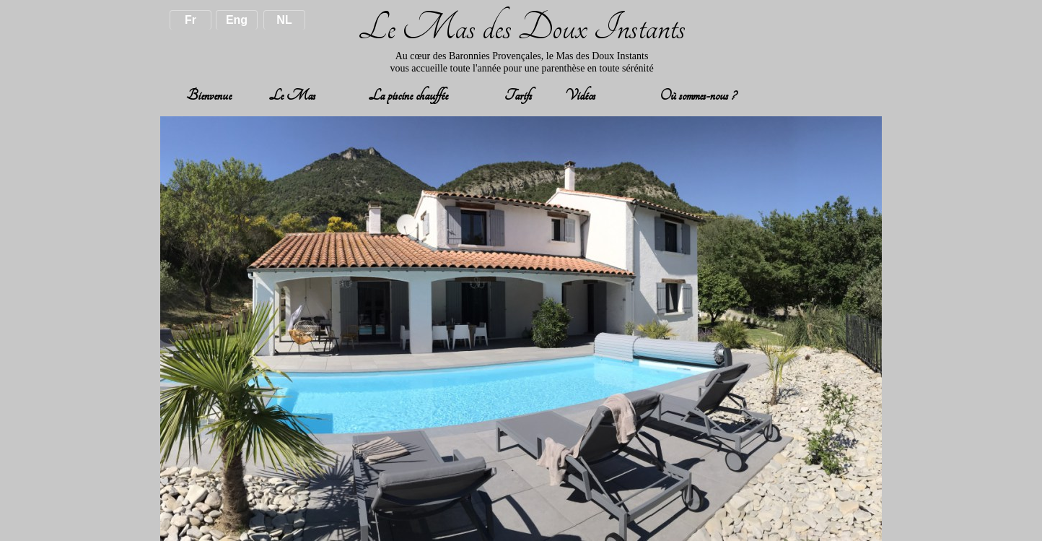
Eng (237, 20)
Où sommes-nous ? (696, 95)
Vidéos (580, 95)
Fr (190, 20)
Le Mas (291, 95)
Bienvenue (209, 95)
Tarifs (518, 95)
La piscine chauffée (408, 95)
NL (284, 20)
